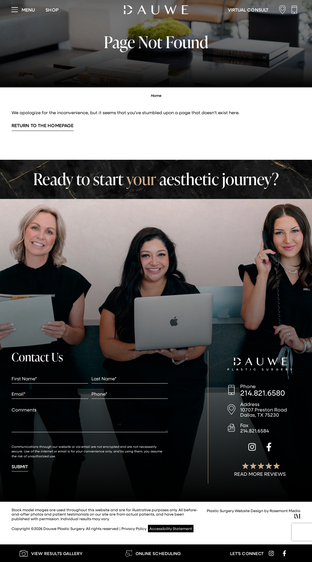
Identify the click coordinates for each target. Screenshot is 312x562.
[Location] (284, 9)
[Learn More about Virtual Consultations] (248, 9)
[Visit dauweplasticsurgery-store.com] (52, 9)
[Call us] (295, 9)
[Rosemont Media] (296, 516)
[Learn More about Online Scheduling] (153, 553)
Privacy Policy (133, 528)
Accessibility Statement (170, 528)
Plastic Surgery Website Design (235, 510)
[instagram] (252, 448)
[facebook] (269, 448)
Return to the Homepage (43, 125)
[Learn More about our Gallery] (51, 553)
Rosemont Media (285, 510)
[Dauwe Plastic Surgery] (260, 365)
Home (156, 95)
